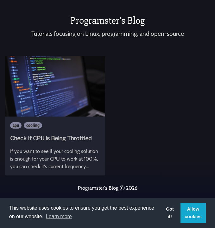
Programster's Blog (107, 20)
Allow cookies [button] (193, 212)
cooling (33, 125)
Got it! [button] (170, 212)
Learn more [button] (59, 216)
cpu (16, 125)
